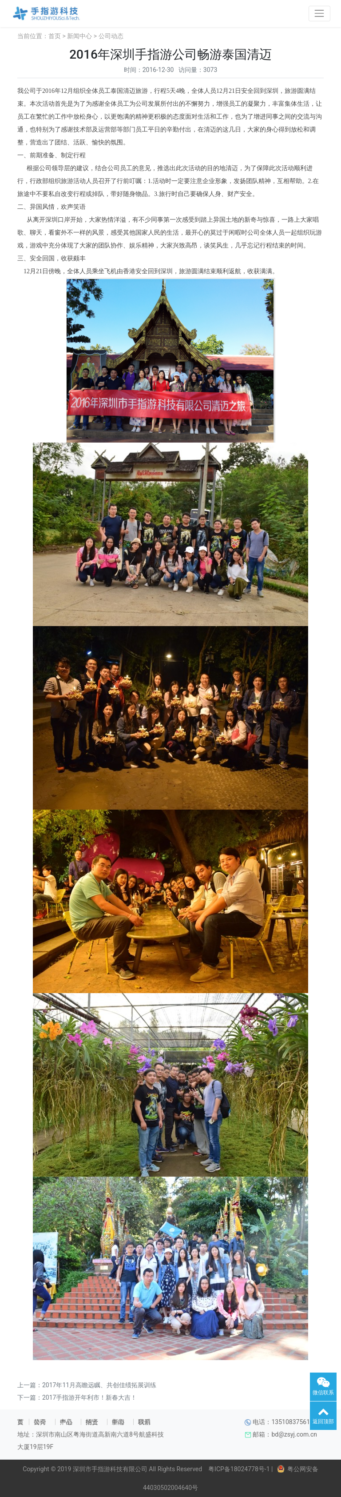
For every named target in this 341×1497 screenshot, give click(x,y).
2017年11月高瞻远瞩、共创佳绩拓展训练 (99, 1385)
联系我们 (144, 1422)
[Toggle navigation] (319, 13)
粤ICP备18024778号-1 (237, 1469)
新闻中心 (79, 36)
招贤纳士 (92, 1422)
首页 (54, 36)
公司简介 (40, 1422)
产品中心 (66, 1422)
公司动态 (111, 36)
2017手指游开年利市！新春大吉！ (89, 1397)
